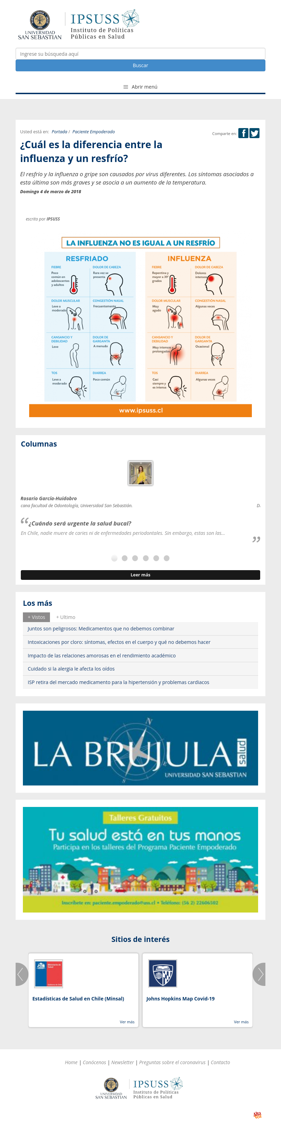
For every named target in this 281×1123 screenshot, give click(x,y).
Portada (59, 132)
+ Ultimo (65, 617)
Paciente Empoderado (94, 132)
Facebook (243, 133)
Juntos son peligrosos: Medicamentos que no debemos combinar (101, 628)
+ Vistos (36, 617)
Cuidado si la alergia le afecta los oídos (71, 668)
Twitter (254, 133)
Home (71, 1062)
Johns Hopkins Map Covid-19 (180, 998)
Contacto (220, 1062)
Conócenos (94, 1062)
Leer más (140, 575)
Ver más (127, 1021)
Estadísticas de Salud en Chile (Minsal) (78, 998)
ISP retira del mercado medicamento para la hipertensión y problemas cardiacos (118, 682)
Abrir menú (140, 86)
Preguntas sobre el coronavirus (172, 1062)
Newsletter (122, 1062)
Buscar (140, 65)
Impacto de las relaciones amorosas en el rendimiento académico (102, 655)
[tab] (36, 617)
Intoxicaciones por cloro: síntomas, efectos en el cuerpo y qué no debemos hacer (119, 642)
